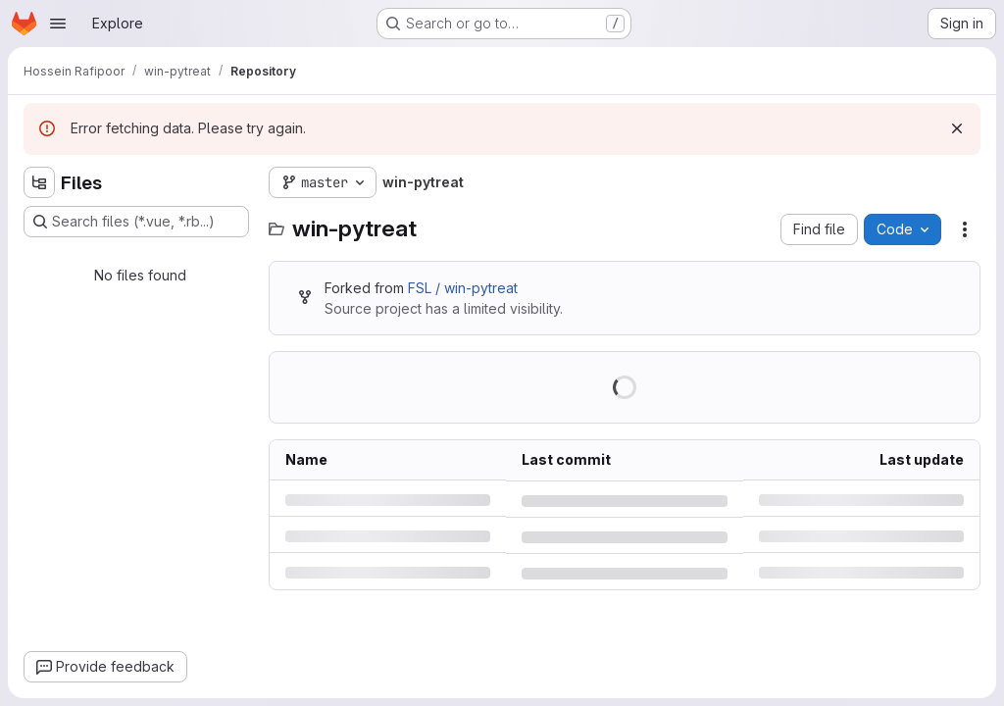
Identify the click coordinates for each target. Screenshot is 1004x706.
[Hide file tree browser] (39, 182)
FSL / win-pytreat (463, 287)
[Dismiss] (957, 128)
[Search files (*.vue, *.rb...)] (136, 221)
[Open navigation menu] (58, 23)
